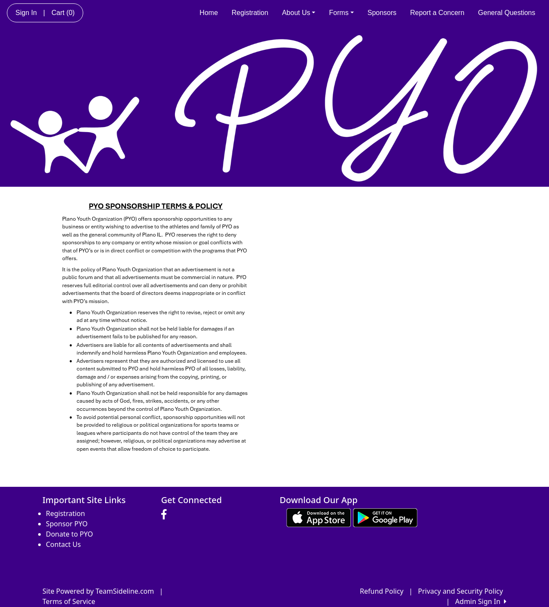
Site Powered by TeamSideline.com (98, 591)
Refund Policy (382, 591)
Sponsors (382, 12)
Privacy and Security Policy (460, 591)
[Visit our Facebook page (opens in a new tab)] (166, 514)
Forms (341, 12)
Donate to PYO (69, 534)
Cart (63, 12)
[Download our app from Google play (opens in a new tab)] (385, 517)
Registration (250, 12)
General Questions (506, 12)
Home (208, 12)
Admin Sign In (481, 601)
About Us (298, 12)
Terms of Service (68, 601)
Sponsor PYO (66, 523)
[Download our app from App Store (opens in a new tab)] (319, 517)
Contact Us (63, 544)
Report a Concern (437, 12)
